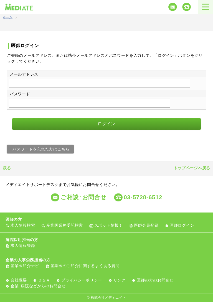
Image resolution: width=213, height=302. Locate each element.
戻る (7, 168)
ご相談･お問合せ (83, 197)
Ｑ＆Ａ (44, 280)
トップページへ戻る (192, 168)
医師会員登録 (146, 225)
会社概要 (19, 280)
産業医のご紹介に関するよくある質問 (85, 265)
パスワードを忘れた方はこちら (41, 149)
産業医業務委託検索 (64, 225)
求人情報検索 (23, 225)
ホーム (7, 17)
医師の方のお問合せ (155, 280)
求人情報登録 (23, 245)
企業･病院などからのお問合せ (38, 286)
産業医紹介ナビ (25, 265)
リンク (119, 280)
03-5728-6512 (143, 197)
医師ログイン (182, 225)
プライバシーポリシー (81, 280)
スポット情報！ (108, 225)
